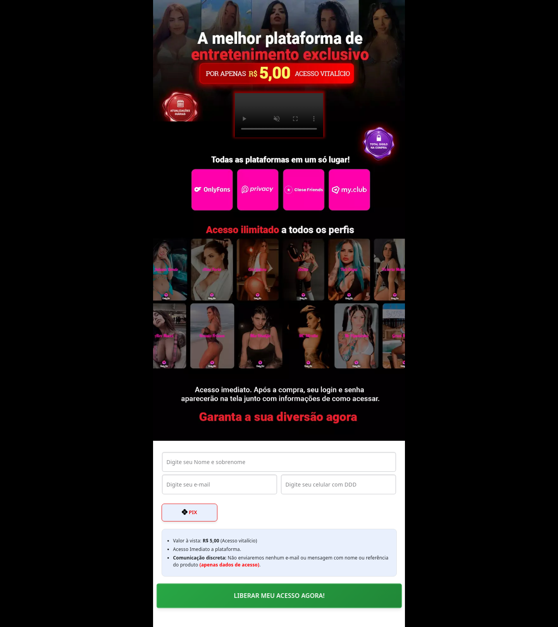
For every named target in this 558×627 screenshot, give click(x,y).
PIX (189, 512)
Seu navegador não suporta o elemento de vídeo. (279, 115)
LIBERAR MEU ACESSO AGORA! (279, 595)
